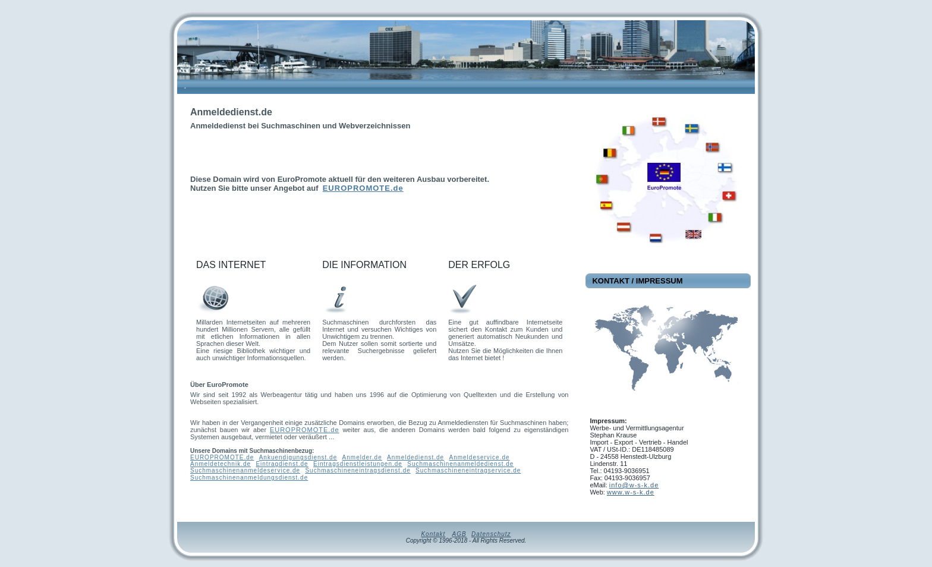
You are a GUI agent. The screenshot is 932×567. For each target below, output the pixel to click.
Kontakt (433, 534)
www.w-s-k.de (630, 492)
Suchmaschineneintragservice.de (468, 470)
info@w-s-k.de (634, 485)
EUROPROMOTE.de (363, 188)
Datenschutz (491, 534)
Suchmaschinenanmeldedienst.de (460, 464)
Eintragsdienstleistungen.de (357, 464)
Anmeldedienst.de (415, 457)
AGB (459, 534)
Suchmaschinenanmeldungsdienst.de (249, 477)
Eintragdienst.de (282, 464)
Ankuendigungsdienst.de (298, 457)
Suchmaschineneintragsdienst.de (357, 470)
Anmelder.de (362, 457)
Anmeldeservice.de (479, 457)
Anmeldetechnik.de (220, 464)
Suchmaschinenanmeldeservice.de (245, 470)
